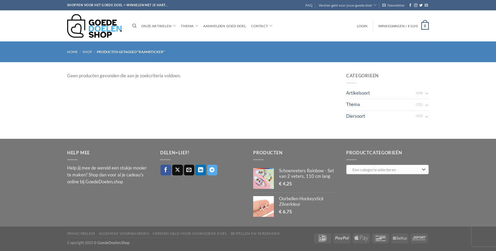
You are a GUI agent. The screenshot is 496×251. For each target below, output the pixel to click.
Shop (87, 52)
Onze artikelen (158, 25)
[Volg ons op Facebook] (410, 5)
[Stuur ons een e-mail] (426, 5)
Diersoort (355, 116)
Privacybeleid (81, 233)
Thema (189, 25)
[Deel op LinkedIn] (200, 170)
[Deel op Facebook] (166, 170)
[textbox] (386, 170)
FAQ (309, 5)
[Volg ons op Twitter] (420, 5)
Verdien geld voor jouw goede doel (347, 5)
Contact (262, 25)
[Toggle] (427, 93)
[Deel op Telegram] (212, 170)
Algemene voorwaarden (124, 233)
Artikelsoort (358, 93)
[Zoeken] (134, 26)
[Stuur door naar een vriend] (189, 170)
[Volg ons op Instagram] (415, 5)
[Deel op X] (177, 170)
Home (72, 52)
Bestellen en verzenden (255, 233)
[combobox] (387, 169)
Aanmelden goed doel (224, 26)
